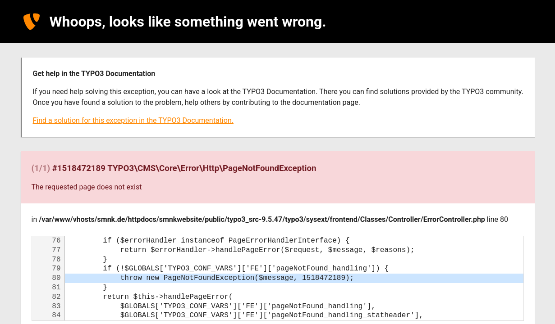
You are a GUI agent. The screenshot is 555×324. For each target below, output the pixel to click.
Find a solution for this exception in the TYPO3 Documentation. (133, 120)
